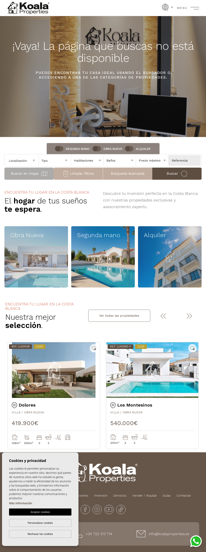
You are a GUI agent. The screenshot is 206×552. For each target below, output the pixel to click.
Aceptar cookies (40, 512)
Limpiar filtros (78, 173)
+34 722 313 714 (98, 534)
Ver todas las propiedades (119, 316)
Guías (167, 495)
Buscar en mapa (29, 173)
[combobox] (55, 160)
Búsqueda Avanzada (127, 173)
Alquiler (143, 149)
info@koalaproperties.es (169, 534)
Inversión (100, 495)
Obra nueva (112, 149)
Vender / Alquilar (144, 495)
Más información (20, 503)
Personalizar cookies (40, 523)
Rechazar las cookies (40, 534)
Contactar (183, 495)
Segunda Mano (78, 149)
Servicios (120, 495)
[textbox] (56, 161)
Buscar (177, 173)
